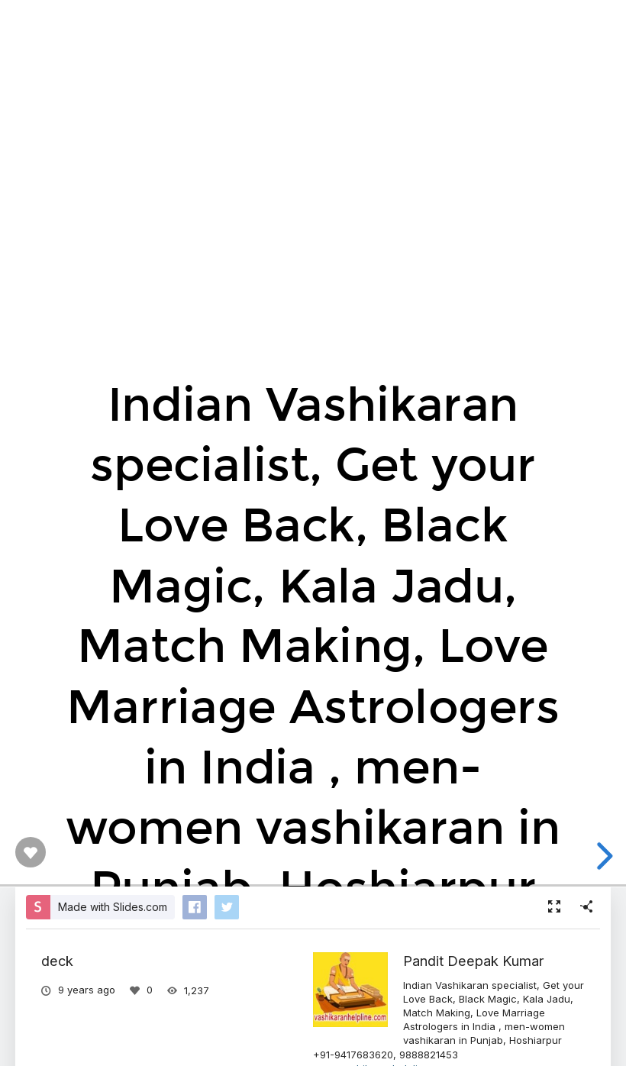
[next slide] (602, 856)
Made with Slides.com (112, 906)
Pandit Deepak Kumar (473, 960)
